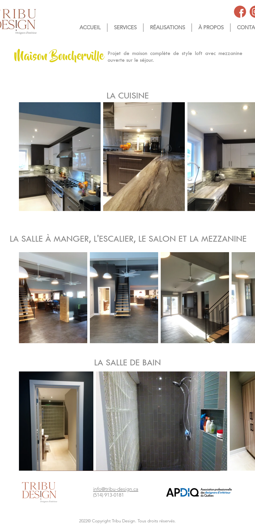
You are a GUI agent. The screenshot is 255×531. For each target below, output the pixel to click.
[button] (211, 27)
